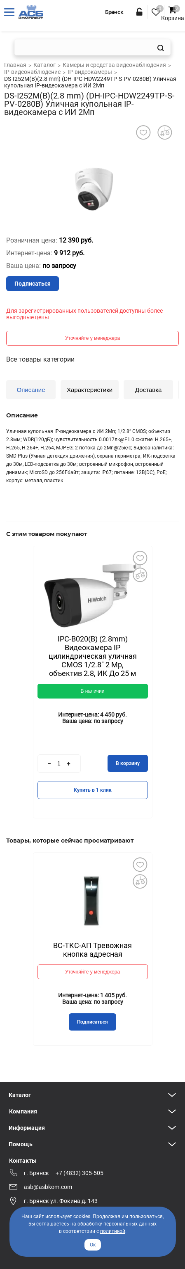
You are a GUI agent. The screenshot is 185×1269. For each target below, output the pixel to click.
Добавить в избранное (140, 558)
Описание (30, 389)
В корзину (128, 763)
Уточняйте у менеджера (92, 338)
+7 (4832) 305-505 (79, 1173)
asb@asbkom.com (48, 1187)
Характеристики (89, 389)
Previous (45, 653)
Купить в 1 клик (93, 790)
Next (139, 653)
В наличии (92, 691)
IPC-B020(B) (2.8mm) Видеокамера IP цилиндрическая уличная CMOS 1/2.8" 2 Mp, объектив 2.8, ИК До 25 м (93, 656)
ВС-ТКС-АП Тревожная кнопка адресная (92, 949)
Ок (93, 1245)
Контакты (23, 1160)
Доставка (148, 389)
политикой (112, 1231)
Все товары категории (40, 359)
